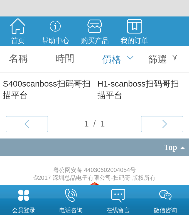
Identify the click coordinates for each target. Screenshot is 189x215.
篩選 (157, 59)
